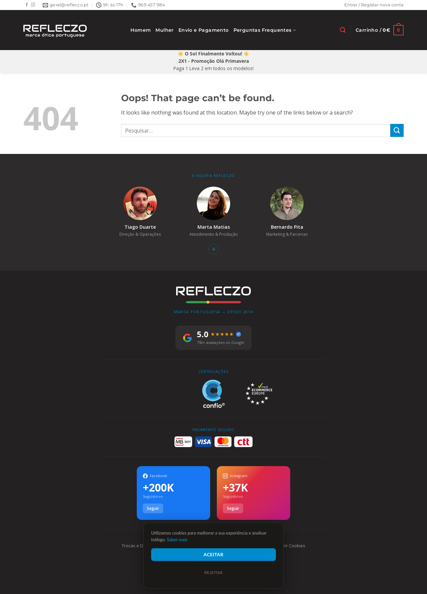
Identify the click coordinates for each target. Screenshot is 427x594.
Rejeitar (213, 572)
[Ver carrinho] (380, 30)
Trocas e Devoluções (143, 546)
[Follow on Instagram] (33, 5)
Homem (140, 30)
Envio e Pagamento (203, 30)
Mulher (164, 30)
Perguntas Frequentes (265, 30)
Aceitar (213, 554)
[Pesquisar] (343, 30)
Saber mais (177, 539)
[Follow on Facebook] (27, 5)
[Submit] (397, 130)
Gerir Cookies (291, 546)
